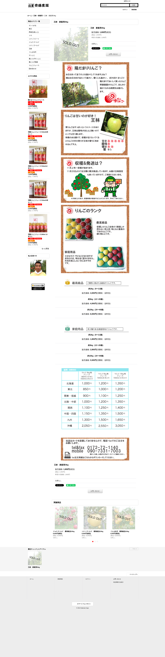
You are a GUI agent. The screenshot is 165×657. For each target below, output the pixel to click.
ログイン (125, 9)
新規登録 (134, 9)
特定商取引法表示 (118, 582)
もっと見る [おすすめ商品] (45, 248)
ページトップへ (134, 574)
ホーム (32, 579)
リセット (134, 548)
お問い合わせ (113, 54)
